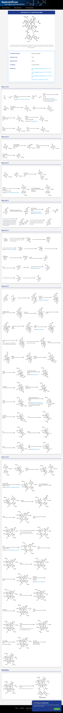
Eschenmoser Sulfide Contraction (12, 192)
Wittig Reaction (37, 268)
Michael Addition (45, 300)
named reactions (29, 708)
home (16, 708)
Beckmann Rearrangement (37, 402)
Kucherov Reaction (38, 213)
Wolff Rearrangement (33, 121)
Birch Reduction (40, 329)
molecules (22, 708)
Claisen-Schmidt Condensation (23, 99)
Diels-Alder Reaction (50, 98)
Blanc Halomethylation (40, 581)
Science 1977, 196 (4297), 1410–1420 (40, 79)
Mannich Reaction (37, 212)
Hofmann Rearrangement (11, 249)
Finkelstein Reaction (36, 449)
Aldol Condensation (34, 374)
